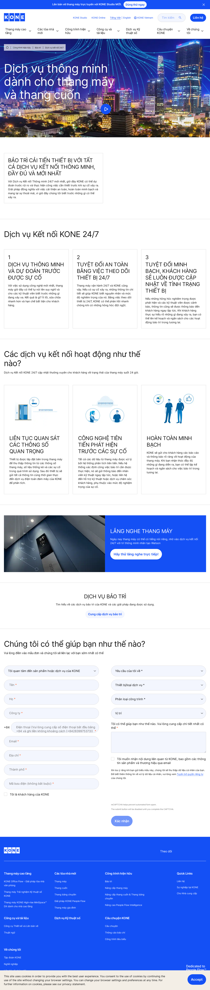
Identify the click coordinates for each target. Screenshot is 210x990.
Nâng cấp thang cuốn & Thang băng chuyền (124, 896)
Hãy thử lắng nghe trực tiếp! (136, 554)
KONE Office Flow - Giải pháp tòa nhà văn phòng (24, 883)
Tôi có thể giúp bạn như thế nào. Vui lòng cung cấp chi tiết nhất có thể (157, 726)
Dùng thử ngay (135, 4)
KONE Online (98, 17)
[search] (169, 17)
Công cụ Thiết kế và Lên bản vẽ (21, 926)
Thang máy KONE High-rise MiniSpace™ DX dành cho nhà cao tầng (25, 904)
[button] (18, 31)
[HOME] (7, 47)
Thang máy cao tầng (17, 873)
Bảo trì (38, 47)
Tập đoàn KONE (12, 957)
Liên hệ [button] (198, 17)
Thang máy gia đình (65, 907)
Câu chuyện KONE (117, 918)
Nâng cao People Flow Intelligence (123, 905)
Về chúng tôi (12, 949)
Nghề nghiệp (11, 964)
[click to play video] (106, 109)
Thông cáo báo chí (115, 932)
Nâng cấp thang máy (116, 888)
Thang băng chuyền (65, 894)
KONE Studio (80, 17)
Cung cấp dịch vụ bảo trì (105, 614)
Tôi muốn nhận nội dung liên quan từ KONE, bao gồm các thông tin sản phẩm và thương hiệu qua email (158, 761)
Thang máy (60, 881)
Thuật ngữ (9, 932)
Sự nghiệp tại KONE (187, 887)
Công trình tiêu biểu (115, 939)
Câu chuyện (111, 926)
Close (203, 4)
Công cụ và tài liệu (16, 918)
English (127, 17)
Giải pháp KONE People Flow (69, 901)
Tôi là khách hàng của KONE (26, 794)
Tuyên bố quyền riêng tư (190, 774)
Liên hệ (181, 881)
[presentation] (136, 791)
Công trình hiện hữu (22, 47)
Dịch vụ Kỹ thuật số (67, 918)
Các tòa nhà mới (65, 873)
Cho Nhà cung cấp (187, 893)
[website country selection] (143, 17)
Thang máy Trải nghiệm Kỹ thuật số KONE (23, 893)
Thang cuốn (60, 888)
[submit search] (180, 17)
